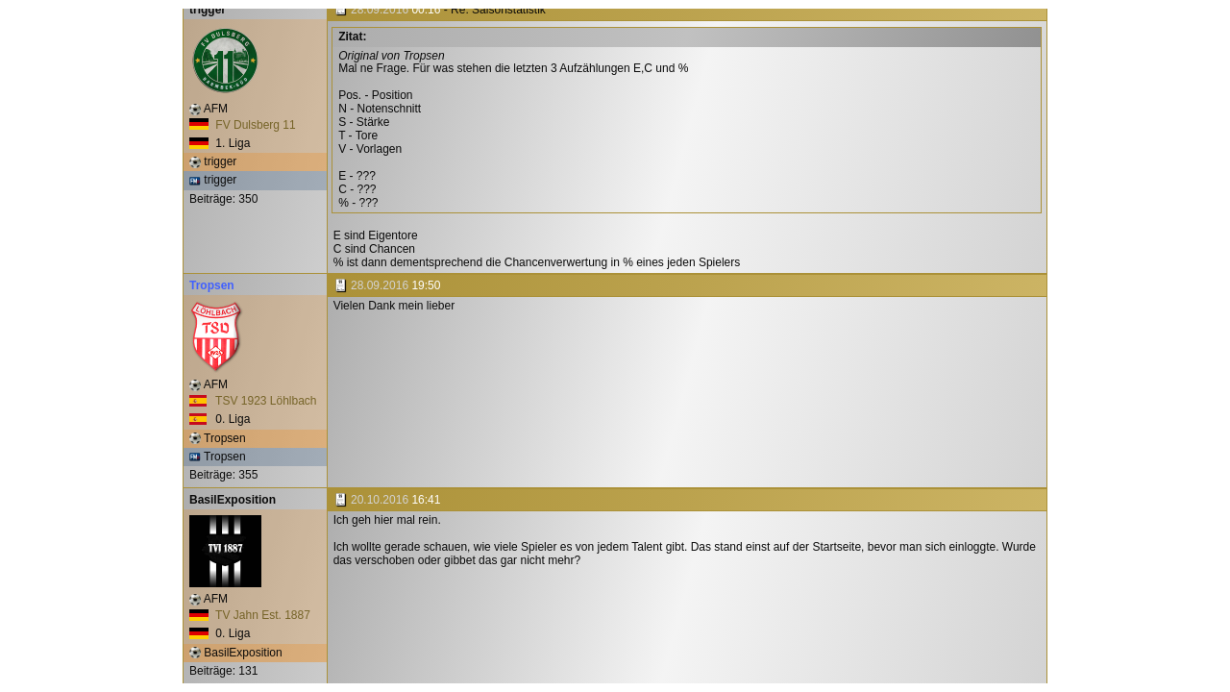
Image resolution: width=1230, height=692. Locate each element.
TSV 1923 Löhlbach (253, 401)
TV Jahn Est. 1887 (249, 615)
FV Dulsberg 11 (242, 125)
